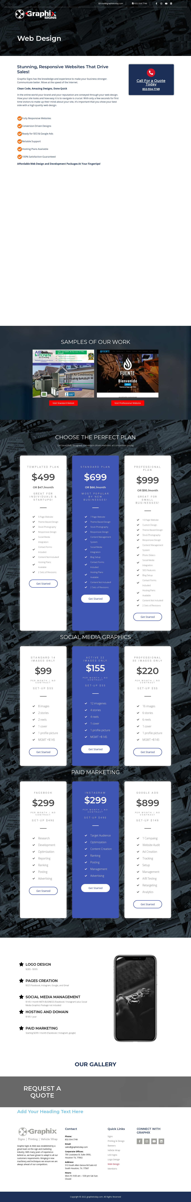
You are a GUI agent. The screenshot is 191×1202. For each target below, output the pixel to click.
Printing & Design (116, 1141)
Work (127, 14)
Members (112, 1168)
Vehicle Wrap (114, 1150)
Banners (112, 1145)
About (138, 14)
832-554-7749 (151, 89)
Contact (152, 14)
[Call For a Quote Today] (151, 72)
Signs (110, 1136)
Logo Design (114, 1159)
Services (113, 14)
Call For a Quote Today (151, 82)
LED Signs (112, 1154)
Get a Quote (170, 14)
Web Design (113, 1164)
